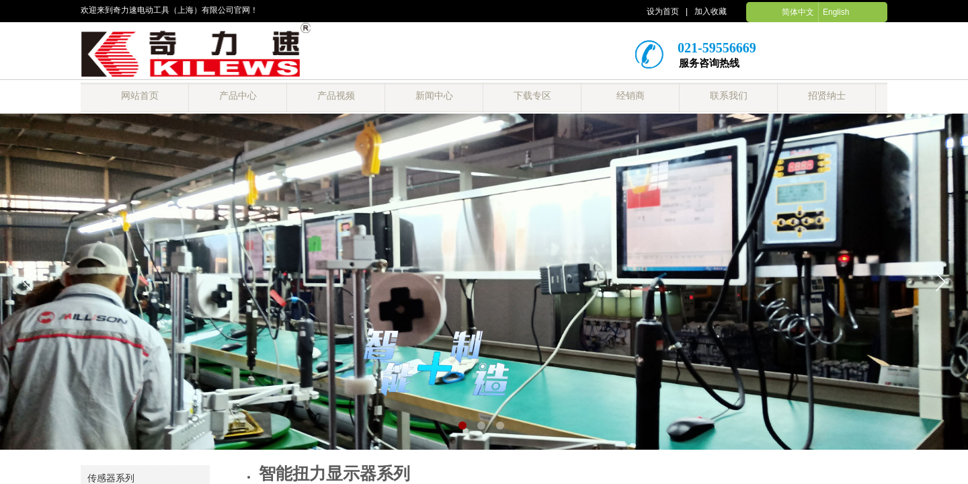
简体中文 (798, 12)
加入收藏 (710, 11)
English (836, 12)
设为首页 (663, 11)
